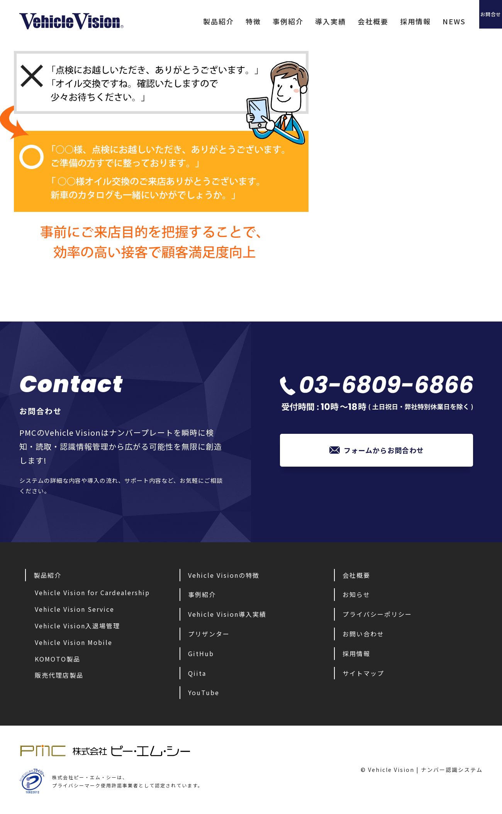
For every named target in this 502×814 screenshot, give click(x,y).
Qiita (197, 673)
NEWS (422, 21)
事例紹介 (256, 21)
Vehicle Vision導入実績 (227, 614)
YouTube (203, 692)
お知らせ (356, 594)
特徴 (222, 21)
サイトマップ (363, 673)
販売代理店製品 (59, 675)
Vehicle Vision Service (74, 609)
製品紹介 (187, 21)
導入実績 (299, 21)
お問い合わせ (363, 633)
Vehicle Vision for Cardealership (92, 592)
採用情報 (384, 21)
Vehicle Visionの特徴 (223, 575)
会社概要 (341, 21)
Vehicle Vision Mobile (73, 642)
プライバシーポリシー (377, 614)
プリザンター (209, 633)
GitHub (201, 653)
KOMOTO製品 (57, 658)
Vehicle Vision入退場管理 (77, 625)
